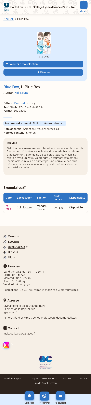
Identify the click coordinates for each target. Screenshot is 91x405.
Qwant (12, 236)
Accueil (8, 19)
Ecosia (12, 241)
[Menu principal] (84, 7)
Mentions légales (13, 378)
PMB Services (49, 378)
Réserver (45, 72)
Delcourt (19, 103)
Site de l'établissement (45, 383)
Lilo (10, 257)
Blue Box (11, 86)
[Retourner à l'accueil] (6, 7)
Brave (11, 252)
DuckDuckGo (16, 247)
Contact (83, 378)
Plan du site (68, 378)
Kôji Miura (21, 92)
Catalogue (32, 378)
